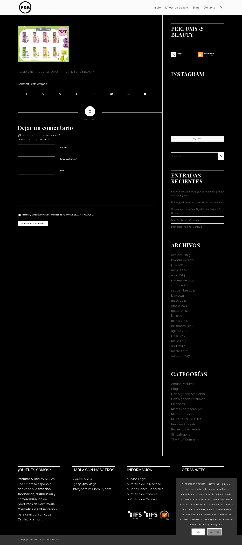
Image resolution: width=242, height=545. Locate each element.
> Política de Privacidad (144, 484)
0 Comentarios (49, 71)
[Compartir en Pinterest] (60, 94)
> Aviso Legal (136, 479)
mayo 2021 (178, 300)
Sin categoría (180, 434)
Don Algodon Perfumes (188, 399)
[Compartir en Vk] (111, 94)
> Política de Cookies (142, 494)
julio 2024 (178, 265)
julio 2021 (177, 295)
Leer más (214, 532)
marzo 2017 (179, 351)
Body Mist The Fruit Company (187, 226)
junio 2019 (178, 315)
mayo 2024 (179, 270)
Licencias (178, 404)
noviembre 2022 (182, 280)
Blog (174, 389)
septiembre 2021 (183, 290)
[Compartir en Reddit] (128, 94)
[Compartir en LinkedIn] (77, 94)
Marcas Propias (182, 414)
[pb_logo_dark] (25, 7)
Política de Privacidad (49, 215)
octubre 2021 (180, 285)
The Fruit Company (185, 439)
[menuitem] (157, 7)
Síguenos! (197, 138)
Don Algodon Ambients (188, 394)
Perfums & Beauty (82, 71)
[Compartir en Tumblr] (94, 94)
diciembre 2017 (182, 326)
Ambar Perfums (182, 384)
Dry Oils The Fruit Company (186, 219)
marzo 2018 (179, 321)
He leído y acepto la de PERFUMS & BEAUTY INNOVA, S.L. (58, 215)
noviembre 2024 (183, 260)
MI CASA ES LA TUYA (186, 419)
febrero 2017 (180, 356)
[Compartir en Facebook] (26, 94)
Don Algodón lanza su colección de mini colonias (197, 202)
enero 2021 (179, 305)
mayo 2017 (178, 341)
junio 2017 (178, 336)
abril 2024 (178, 275)
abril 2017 (178, 346)
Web (62, 171)
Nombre (64, 147)
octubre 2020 (180, 310)
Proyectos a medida (185, 429)
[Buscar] (221, 7)
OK (198, 532)
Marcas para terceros (187, 409)
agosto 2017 (180, 331)
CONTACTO (83, 479)
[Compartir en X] (43, 94)
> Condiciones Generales (145, 489)
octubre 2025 (180, 255)
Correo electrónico (68, 159)
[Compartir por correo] (145, 94)
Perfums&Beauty (183, 424)
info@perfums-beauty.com (91, 489)
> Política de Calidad (142, 499)
